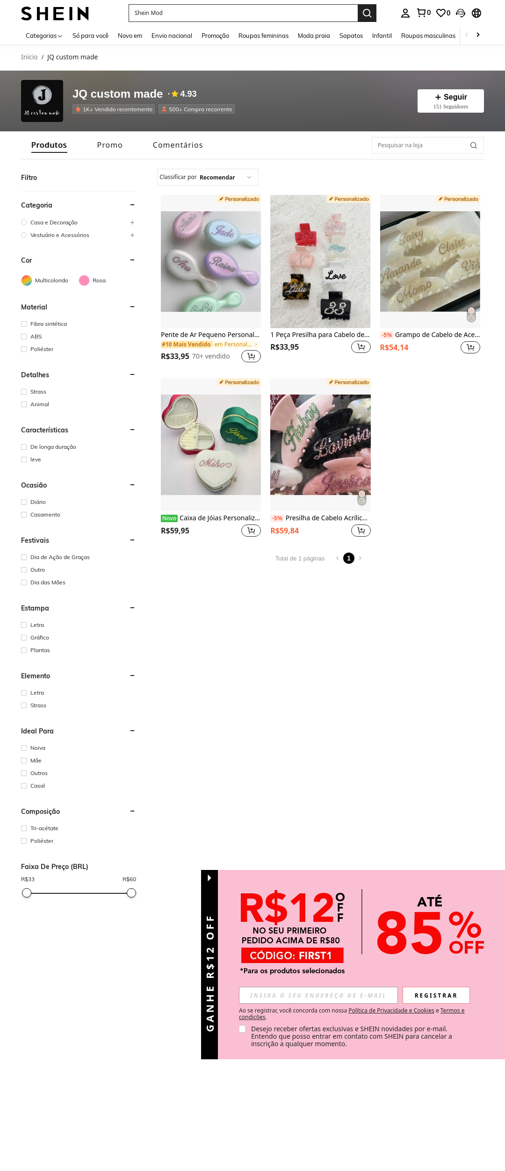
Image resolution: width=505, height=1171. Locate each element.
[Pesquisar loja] (473, 145)
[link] (423, 12)
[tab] (49, 145)
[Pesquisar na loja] (428, 145)
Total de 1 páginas (300, 558)
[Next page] (360, 558)
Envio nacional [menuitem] (172, 35)
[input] (318, 995)
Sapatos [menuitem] (351, 35)
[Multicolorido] (50, 280)
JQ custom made (117, 94)
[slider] (26, 893)
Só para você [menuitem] (90, 35)
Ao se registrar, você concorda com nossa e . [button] (351, 1013)
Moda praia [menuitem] (314, 35)
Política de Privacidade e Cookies (391, 1010)
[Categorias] (44, 35)
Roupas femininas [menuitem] (263, 35)
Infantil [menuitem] (382, 35)
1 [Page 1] (349, 558)
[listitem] (115, 109)
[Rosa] (107, 280)
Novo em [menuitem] (130, 35)
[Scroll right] (478, 35)
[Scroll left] (466, 35)
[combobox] (208, 177)
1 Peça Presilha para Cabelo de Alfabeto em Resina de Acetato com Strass (320, 335)
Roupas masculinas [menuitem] (428, 35)
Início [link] (29, 57)
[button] (243, 13)
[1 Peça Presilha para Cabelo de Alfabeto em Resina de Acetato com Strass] (320, 261)
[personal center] (405, 13)
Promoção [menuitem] (215, 35)
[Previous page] (337, 558)
